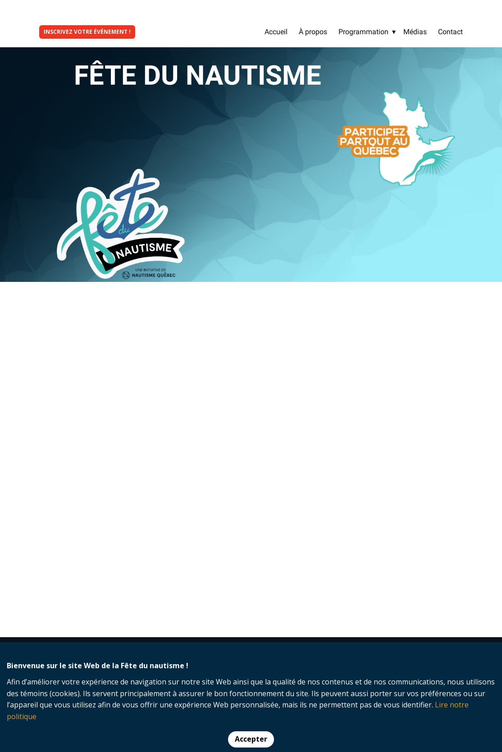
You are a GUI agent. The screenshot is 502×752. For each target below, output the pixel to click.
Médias (415, 31)
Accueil (276, 31)
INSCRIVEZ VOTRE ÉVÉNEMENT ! (87, 32)
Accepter (251, 739)
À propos (313, 31)
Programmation (363, 31)
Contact (450, 31)
